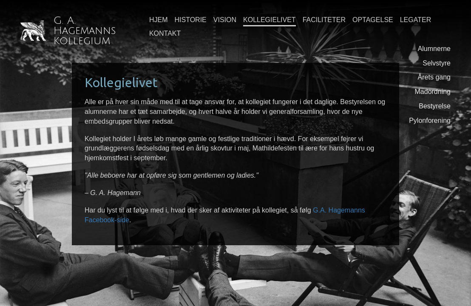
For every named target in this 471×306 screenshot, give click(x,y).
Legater (415, 19)
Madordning (433, 91)
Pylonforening (430, 120)
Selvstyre (437, 63)
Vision (224, 19)
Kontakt (165, 33)
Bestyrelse (435, 106)
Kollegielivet (269, 19)
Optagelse (372, 19)
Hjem (158, 19)
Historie (191, 19)
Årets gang (434, 77)
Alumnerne (434, 48)
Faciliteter (324, 19)
